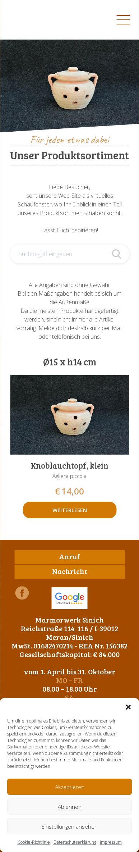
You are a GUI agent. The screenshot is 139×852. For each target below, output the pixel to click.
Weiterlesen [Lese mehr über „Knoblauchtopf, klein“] (69, 510)
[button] (128, 707)
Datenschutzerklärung (75, 842)
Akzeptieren (69, 787)
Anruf (69, 556)
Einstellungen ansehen (70, 826)
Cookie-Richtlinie (34, 842)
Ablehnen (70, 806)
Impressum (111, 842)
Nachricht (69, 571)
